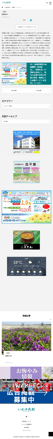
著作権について (26, 421)
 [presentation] (50, 319)
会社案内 (26, 427)
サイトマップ (26, 430)
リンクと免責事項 (27, 424)
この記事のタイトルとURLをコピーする (26, 27)
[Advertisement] (26, 295)
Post (24, 20)
